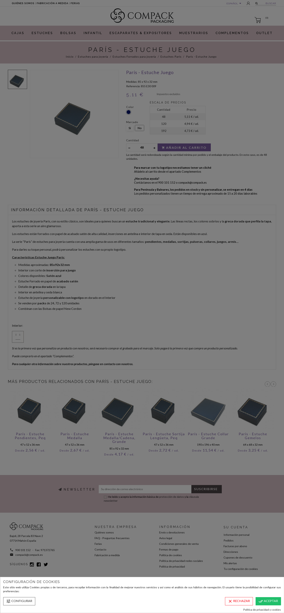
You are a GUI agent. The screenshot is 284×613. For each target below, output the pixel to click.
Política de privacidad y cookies (262, 609)
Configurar (19, 601)
